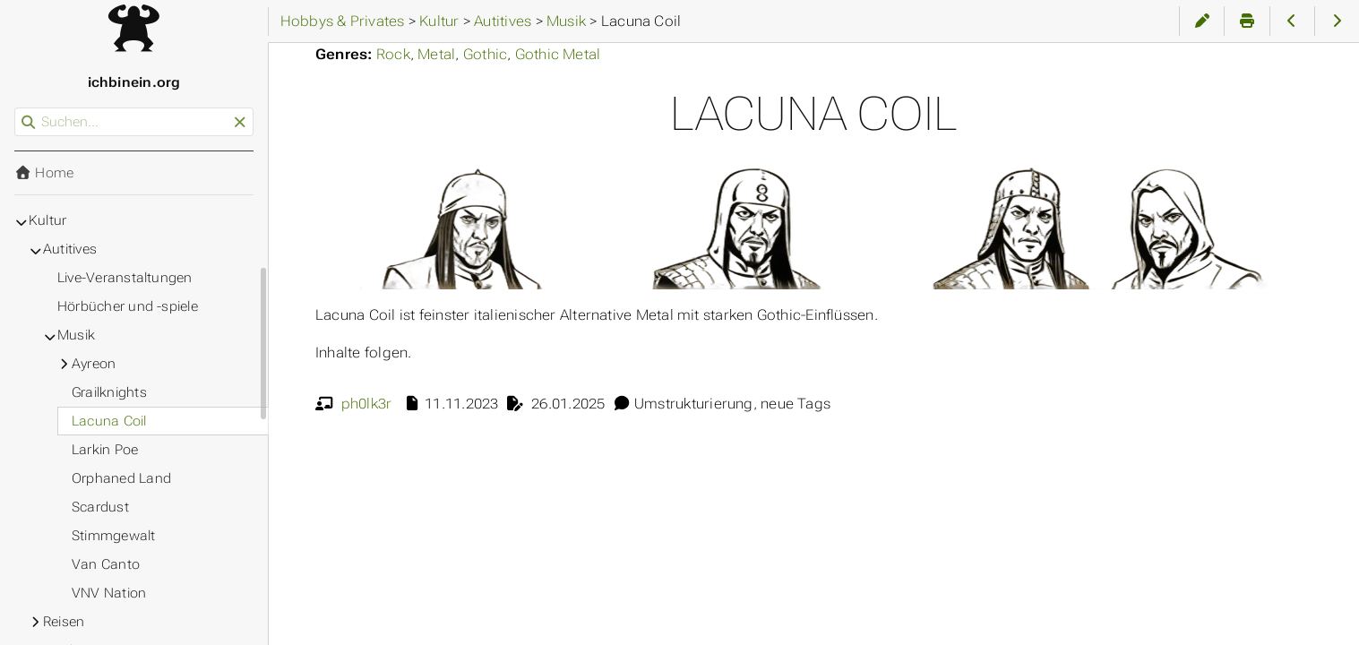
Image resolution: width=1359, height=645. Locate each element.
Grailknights (109, 392)
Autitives (70, 249)
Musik (76, 335)
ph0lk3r (366, 403)
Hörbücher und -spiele (127, 306)
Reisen (63, 622)
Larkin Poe (105, 450)
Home (43, 173)
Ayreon (94, 364)
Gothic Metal (558, 54)
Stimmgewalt (114, 536)
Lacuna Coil (109, 421)
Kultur (47, 220)
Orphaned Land (121, 478)
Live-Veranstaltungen (125, 278)
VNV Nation (109, 593)
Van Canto (106, 564)
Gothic (485, 54)
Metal (436, 54)
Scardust (100, 507)
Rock (393, 54)
